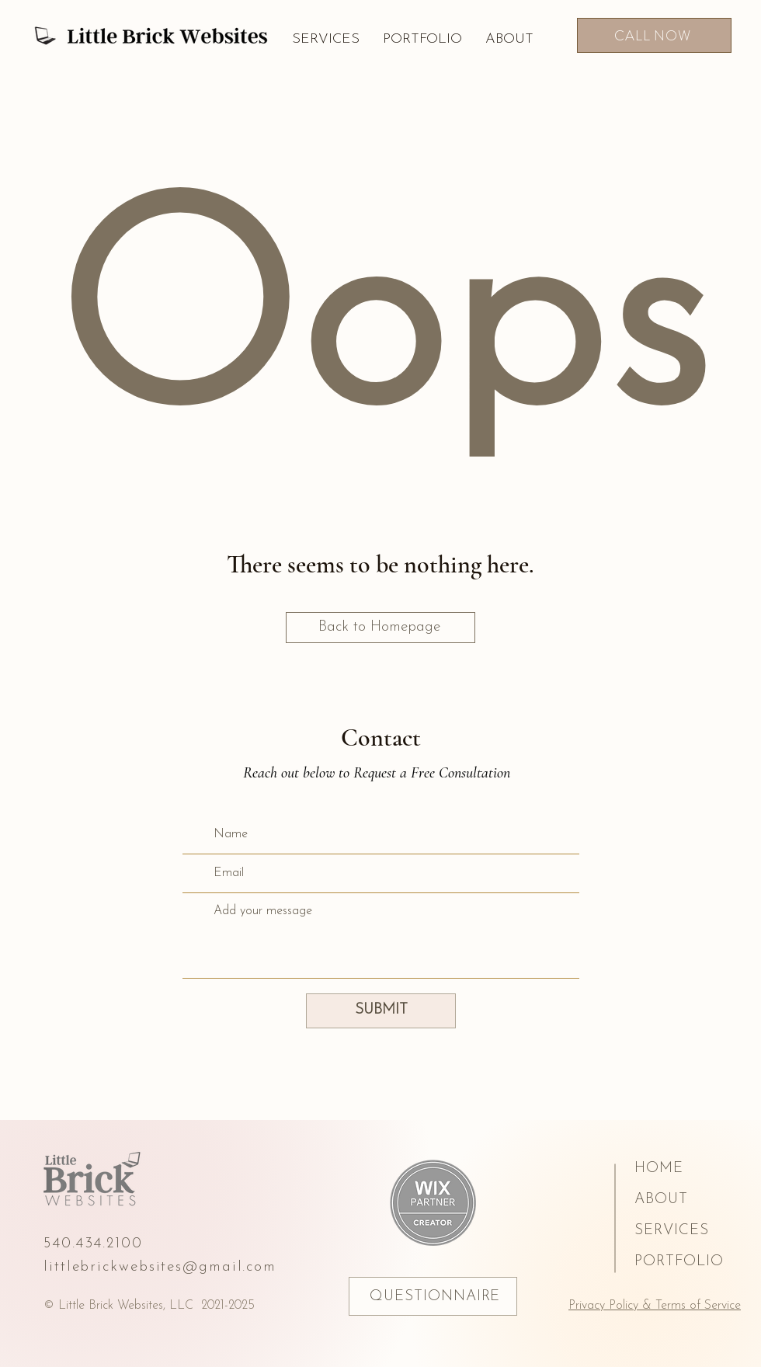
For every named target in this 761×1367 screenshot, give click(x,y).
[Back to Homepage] (380, 627)
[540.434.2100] (109, 1243)
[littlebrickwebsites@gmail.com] (178, 1266)
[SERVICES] (691, 1230)
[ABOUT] (691, 1199)
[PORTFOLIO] (691, 1261)
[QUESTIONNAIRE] (433, 1296)
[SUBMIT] (381, 1010)
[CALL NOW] (654, 35)
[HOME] (691, 1168)
